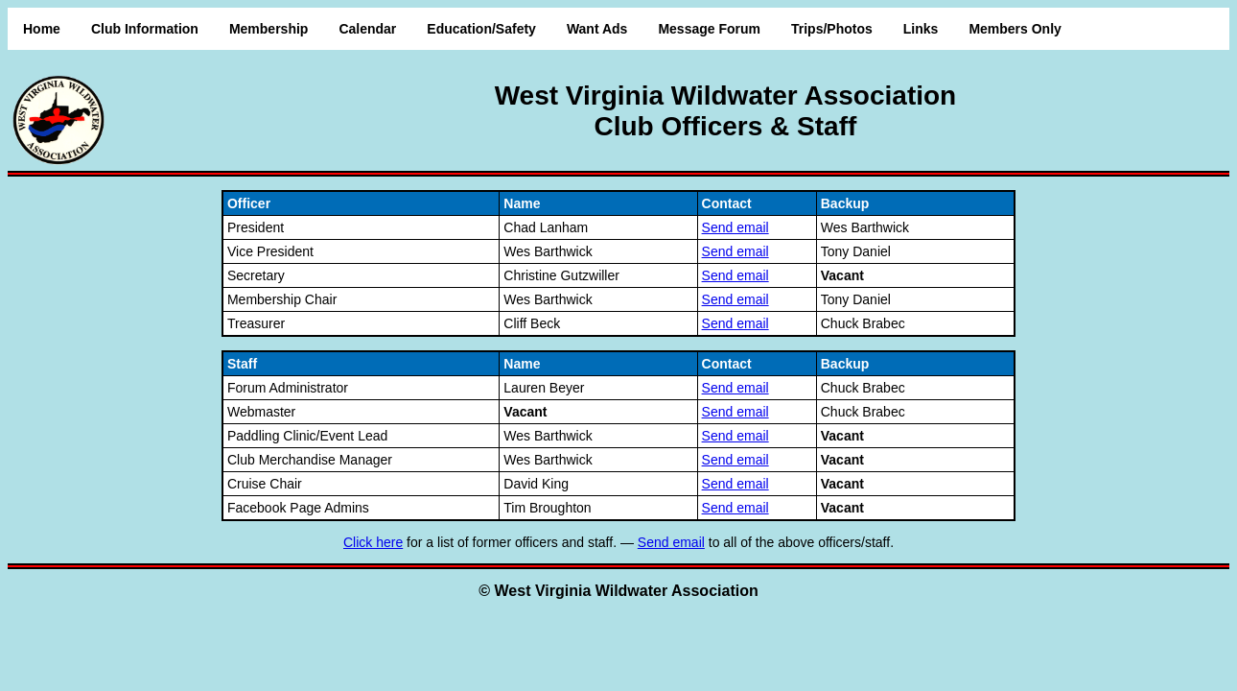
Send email (735, 227)
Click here (373, 542)
